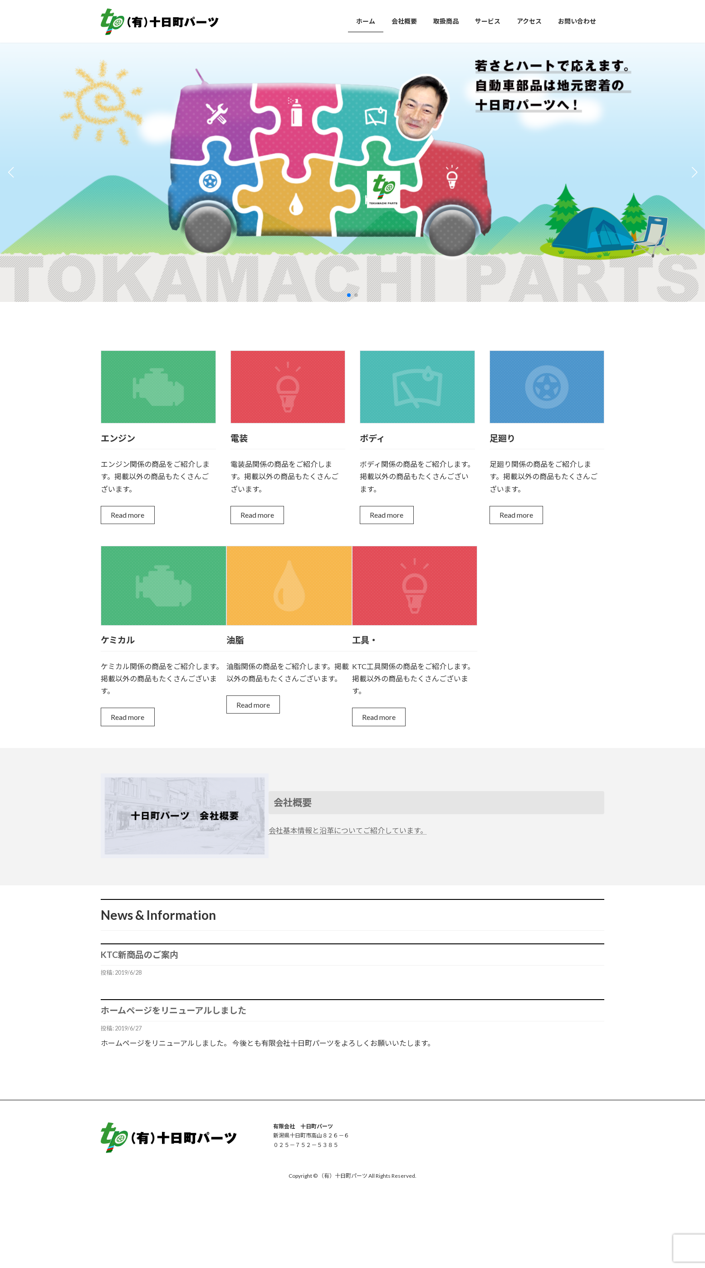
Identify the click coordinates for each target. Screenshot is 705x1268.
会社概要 (293, 802)
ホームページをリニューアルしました (173, 1010)
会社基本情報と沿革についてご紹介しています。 (348, 830)
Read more (127, 514)
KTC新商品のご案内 (139, 954)
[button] (349, 295)
